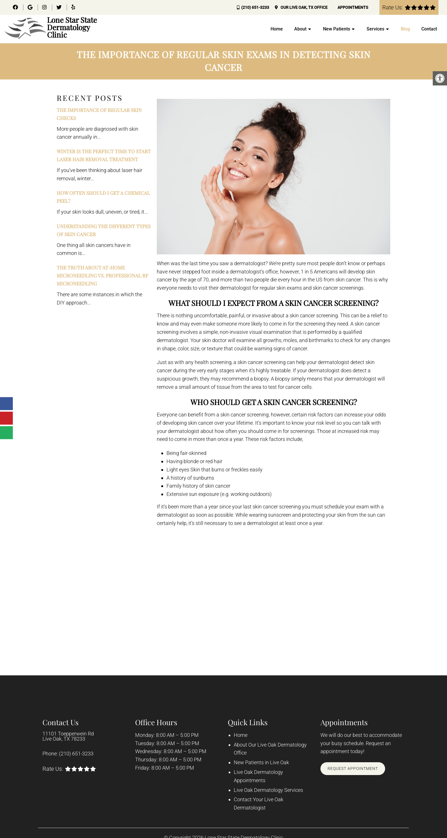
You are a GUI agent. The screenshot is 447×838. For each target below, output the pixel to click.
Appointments (353, 7)
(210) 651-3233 (255, 7)
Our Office (304, 7)
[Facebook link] (16, 7)
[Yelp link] (73, 7)
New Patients (336, 29)
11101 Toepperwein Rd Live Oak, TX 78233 (68, 736)
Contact (429, 29)
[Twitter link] (59, 7)
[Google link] (30, 7)
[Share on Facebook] (6, 403)
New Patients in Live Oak (261, 762)
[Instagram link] (45, 7)
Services (375, 29)
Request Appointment (353, 768)
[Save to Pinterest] (6, 418)
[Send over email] (6, 432)
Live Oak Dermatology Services (268, 790)
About (300, 29)
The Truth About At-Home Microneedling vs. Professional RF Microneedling (102, 275)
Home (277, 29)
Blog (405, 29)
